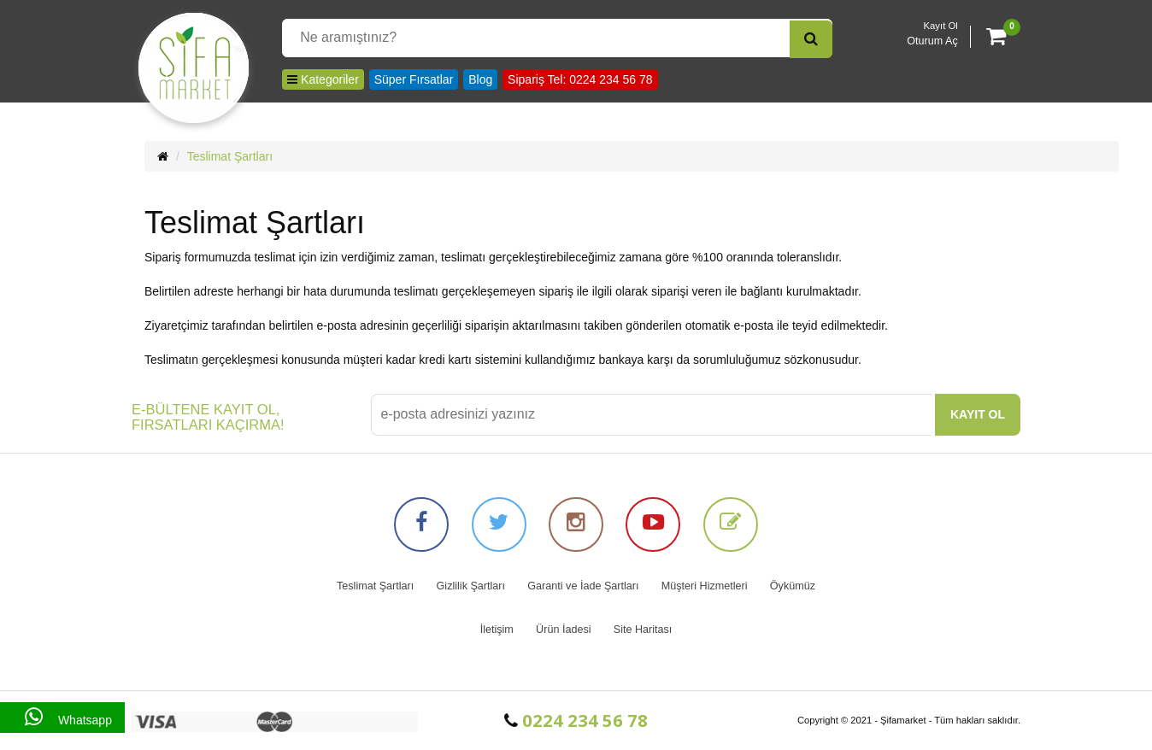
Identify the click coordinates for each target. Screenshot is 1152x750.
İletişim (497, 630)
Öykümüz (792, 586)
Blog (480, 79)
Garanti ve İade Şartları (582, 586)
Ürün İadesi (563, 630)
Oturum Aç (932, 41)
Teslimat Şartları (230, 156)
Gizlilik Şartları (471, 586)
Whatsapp (62, 717)
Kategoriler (323, 79)
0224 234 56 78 (576, 720)
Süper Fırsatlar (414, 79)
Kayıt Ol (941, 26)
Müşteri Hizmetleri (704, 586)
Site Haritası (643, 630)
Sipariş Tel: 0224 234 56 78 (580, 79)
